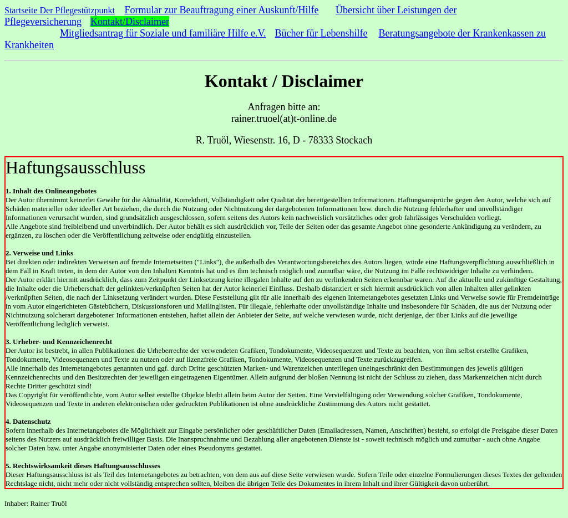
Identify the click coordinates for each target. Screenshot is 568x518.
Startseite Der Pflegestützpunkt (59, 10)
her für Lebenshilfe (329, 33)
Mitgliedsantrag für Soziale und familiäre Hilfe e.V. (163, 33)
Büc (283, 33)
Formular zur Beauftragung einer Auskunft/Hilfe (222, 10)
